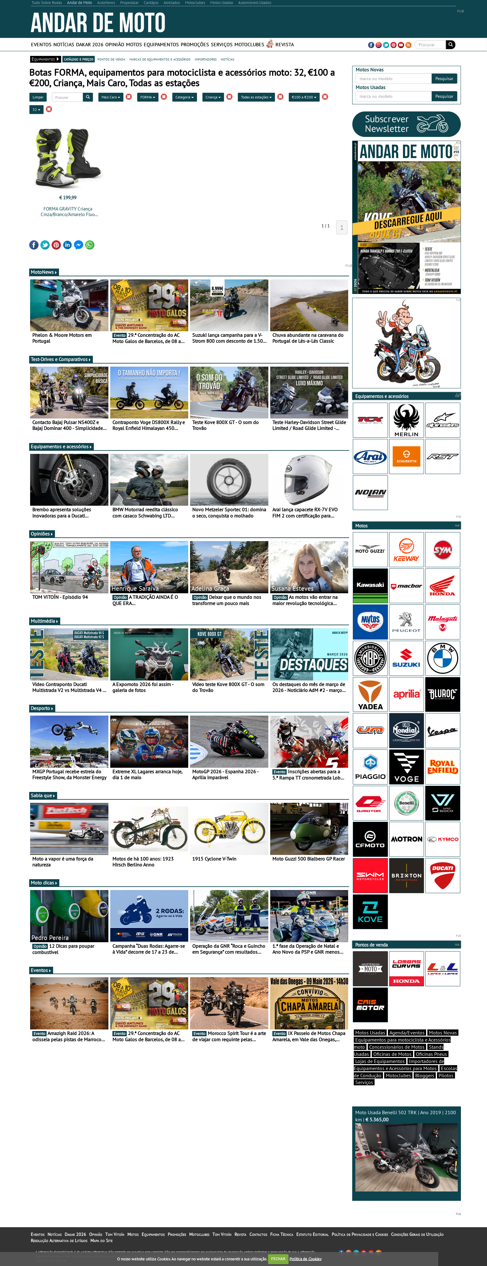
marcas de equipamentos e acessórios (160, 59)
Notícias (63, 44)
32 (36, 109)
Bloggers (424, 1075)
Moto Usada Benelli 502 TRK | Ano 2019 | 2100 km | (406, 1150)
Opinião (114, 44)
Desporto (42, 708)
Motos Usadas (370, 1032)
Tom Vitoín (114, 1234)
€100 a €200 (304, 97)
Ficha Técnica (281, 1234)
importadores (205, 59)
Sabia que (43, 795)
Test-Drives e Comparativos (61, 359)
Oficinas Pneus (431, 1054)
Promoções (195, 44)
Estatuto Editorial (312, 1234)
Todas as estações (256, 97)
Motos (134, 44)
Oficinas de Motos (392, 1054)
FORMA (147, 97)
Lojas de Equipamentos (380, 1061)
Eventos (41, 44)
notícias (227, 59)
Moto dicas (44, 882)
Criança (213, 97)
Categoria (184, 97)
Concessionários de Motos (397, 1047)
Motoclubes (249, 44)
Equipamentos (161, 44)
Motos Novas (443, 1032)
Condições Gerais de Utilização (417, 1234)
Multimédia (45, 621)
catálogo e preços (78, 59)
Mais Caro (111, 97)
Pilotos (446, 1075)
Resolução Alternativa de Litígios (59, 1240)
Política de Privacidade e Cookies (360, 1234)
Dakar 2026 (89, 44)
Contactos (258, 1234)
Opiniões (42, 534)
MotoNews (44, 272)
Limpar (38, 97)
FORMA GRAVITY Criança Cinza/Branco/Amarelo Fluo (68, 211)
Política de (305, 1258)
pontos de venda (111, 59)
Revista (284, 44)
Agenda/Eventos (407, 1032)
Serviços (222, 44)
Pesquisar (444, 78)
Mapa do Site (101, 1240)
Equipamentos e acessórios (61, 446)
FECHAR (278, 1258)
